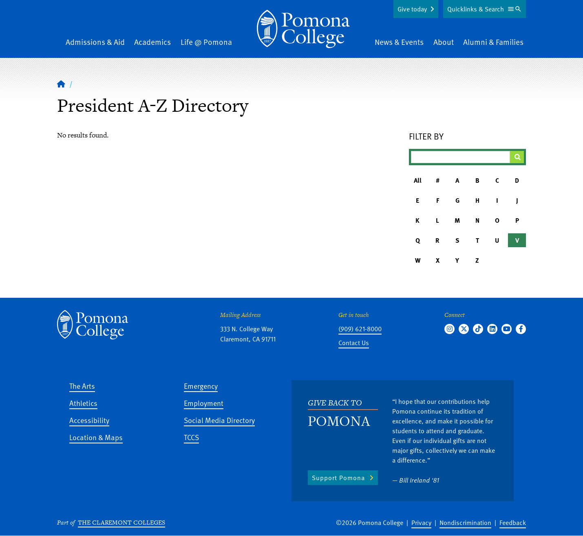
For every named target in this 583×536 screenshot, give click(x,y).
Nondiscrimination (465, 522)
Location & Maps (96, 437)
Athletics (83, 402)
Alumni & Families (493, 42)
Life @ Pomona (206, 42)
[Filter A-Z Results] (460, 157)
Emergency (201, 385)
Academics (152, 42)
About (443, 42)
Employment (203, 402)
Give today (412, 9)
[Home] (303, 29)
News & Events (399, 42)
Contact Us (353, 343)
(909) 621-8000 (360, 329)
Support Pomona (338, 478)
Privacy (421, 522)
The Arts (82, 385)
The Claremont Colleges (121, 522)
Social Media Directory (219, 419)
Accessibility (89, 419)
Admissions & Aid (95, 42)
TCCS (191, 437)
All (418, 180)
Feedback (512, 522)
